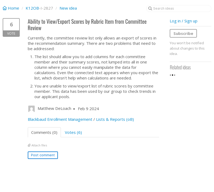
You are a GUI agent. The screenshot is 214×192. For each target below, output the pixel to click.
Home (11, 8)
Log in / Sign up (183, 20)
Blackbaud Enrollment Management (60, 119)
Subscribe (183, 33)
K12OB (32, 8)
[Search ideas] (178, 8)
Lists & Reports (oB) (115, 119)
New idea (68, 8)
